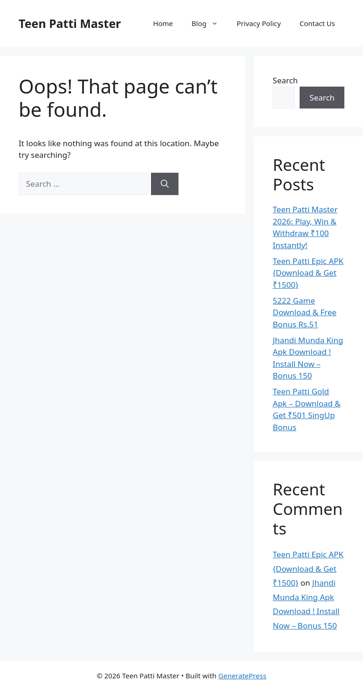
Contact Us (317, 23)
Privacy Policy (259, 23)
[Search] (164, 184)
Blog (209, 23)
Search (285, 80)
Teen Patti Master (70, 23)
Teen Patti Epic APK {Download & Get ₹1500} (308, 273)
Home (163, 23)
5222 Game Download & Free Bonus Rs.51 (304, 312)
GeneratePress (243, 675)
